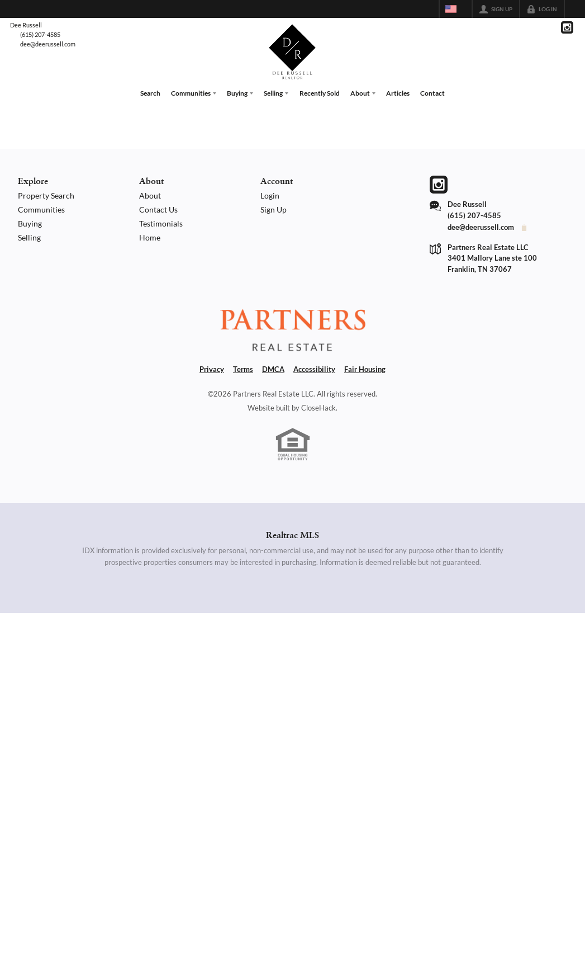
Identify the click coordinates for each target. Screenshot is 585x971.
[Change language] (455, 9)
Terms (243, 369)
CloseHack (318, 407)
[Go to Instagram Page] (567, 27)
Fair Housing (365, 369)
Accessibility (314, 369)
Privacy (211, 369)
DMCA (273, 369)
